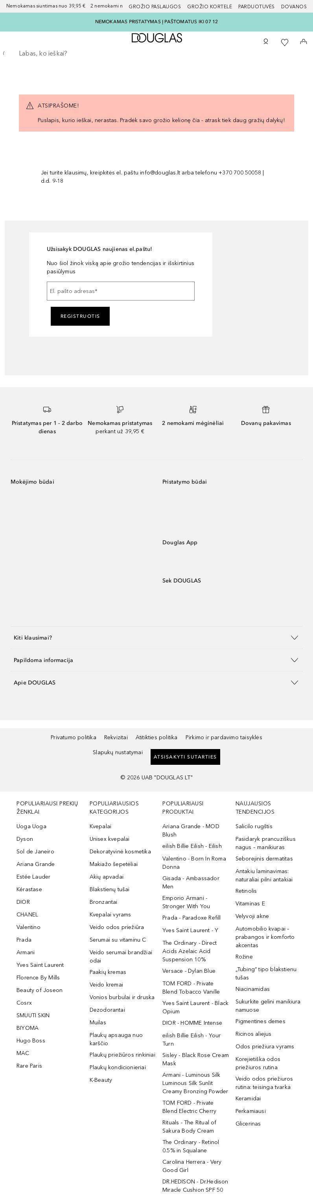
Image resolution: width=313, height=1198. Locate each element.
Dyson (25, 839)
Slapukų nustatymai (118, 752)
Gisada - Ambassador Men (190, 882)
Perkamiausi (251, 1111)
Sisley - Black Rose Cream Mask (195, 1059)
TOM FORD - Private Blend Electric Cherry (189, 1107)
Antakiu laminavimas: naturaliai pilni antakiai (264, 875)
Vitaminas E (250, 903)
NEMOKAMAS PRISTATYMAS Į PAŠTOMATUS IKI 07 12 (156, 21)
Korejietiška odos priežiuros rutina (258, 1063)
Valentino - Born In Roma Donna (194, 862)
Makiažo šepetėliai (114, 864)
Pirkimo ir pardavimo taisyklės (224, 737)
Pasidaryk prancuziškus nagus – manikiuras (266, 843)
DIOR (23, 902)
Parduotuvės (256, 6)
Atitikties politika (157, 737)
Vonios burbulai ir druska (122, 997)
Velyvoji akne (252, 916)
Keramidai (248, 1098)
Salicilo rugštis (254, 826)
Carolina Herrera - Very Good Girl (192, 1166)
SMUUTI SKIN (33, 1015)
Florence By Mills (38, 977)
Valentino (29, 927)
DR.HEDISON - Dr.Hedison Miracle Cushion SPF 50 (195, 1185)
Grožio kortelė (209, 6)
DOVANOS (294, 6)
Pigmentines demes (260, 1021)
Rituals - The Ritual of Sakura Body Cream (189, 1126)
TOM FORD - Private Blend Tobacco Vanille (191, 987)
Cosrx (24, 1003)
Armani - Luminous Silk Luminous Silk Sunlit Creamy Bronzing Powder (195, 1083)
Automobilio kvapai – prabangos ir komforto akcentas (265, 937)
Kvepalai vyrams (110, 914)
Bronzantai (104, 902)
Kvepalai (101, 826)
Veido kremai (106, 984)
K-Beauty (101, 1080)
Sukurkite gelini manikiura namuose (268, 1005)
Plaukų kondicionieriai (118, 1067)
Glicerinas (248, 1123)
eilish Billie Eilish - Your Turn (191, 1039)
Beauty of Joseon (40, 990)
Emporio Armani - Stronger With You (186, 902)
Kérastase (29, 889)
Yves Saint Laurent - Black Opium (195, 1007)
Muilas (98, 1022)
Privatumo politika (73, 737)
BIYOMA (28, 1028)
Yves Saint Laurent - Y (190, 930)
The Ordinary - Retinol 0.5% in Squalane (190, 1146)
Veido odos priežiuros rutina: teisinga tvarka (264, 1083)
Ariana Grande (36, 864)
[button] (156, 637)
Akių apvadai (106, 876)
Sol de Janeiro (35, 851)
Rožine (244, 956)
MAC (23, 1053)
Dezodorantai (107, 1010)
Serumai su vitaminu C (118, 940)
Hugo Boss (31, 1040)
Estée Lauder (33, 876)
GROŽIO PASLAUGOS (155, 6)
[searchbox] (156, 53)
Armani (26, 952)
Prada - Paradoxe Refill (191, 917)
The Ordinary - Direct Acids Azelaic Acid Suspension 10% (189, 951)
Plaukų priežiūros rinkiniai (122, 1054)
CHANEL (27, 914)
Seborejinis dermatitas (264, 858)
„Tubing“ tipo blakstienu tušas (266, 973)
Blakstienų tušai (110, 889)
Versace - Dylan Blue (188, 971)
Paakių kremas (108, 972)
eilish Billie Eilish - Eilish (192, 846)
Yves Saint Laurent (40, 965)
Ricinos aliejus (254, 1034)
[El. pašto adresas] (121, 291)
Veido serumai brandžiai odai (121, 956)
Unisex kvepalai (110, 839)
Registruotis (80, 316)
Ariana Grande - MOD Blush (190, 830)
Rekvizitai (116, 737)
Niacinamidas (253, 989)
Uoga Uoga (31, 826)
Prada (24, 940)
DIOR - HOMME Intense (192, 1023)
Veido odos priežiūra (117, 927)
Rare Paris (29, 1066)
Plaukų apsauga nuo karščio (116, 1039)
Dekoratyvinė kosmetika (120, 851)
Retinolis (246, 891)
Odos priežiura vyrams (265, 1046)
